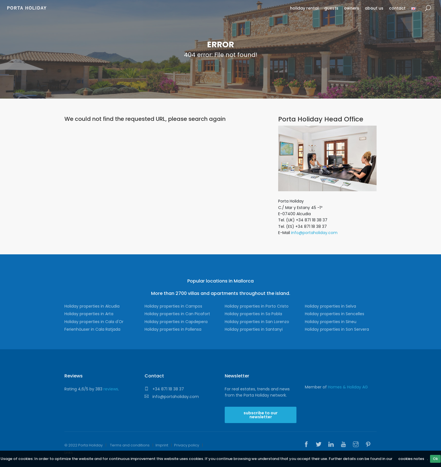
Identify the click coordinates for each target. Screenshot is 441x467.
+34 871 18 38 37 (164, 389)
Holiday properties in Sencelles (334, 314)
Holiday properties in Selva (330, 306)
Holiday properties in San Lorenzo (257, 321)
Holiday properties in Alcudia (92, 306)
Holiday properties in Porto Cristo (257, 306)
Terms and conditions (130, 445)
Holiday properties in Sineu (330, 321)
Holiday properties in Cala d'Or (93, 321)
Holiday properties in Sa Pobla (253, 314)
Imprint (162, 445)
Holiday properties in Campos (173, 306)
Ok (435, 458)
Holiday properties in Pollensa (173, 329)
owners (351, 8)
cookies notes (411, 458)
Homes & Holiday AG (348, 387)
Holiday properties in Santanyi (254, 329)
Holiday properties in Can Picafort (177, 314)
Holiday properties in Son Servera (337, 329)
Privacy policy (186, 445)
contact (397, 8)
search (428, 8)
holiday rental (304, 8)
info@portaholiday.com (314, 232)
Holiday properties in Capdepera (176, 321)
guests (331, 8)
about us (374, 8)
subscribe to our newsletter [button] (261, 415)
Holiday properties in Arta (88, 314)
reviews (111, 389)
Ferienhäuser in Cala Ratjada (92, 329)
